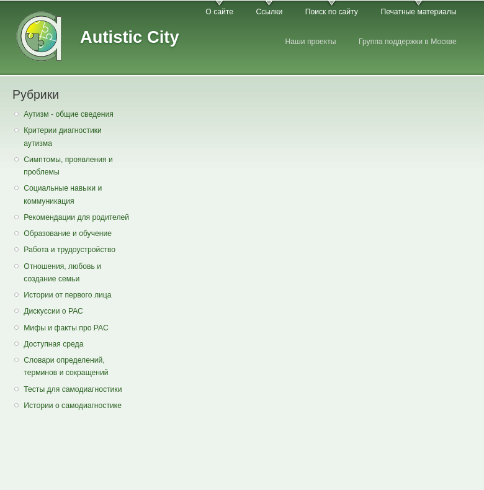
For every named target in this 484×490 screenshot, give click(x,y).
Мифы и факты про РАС (66, 328)
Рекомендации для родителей (76, 217)
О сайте (219, 11)
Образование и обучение (68, 233)
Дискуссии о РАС (53, 311)
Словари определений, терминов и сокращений (66, 367)
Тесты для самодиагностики (73, 389)
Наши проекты (310, 41)
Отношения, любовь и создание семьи (62, 273)
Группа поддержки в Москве (408, 41)
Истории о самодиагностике (73, 405)
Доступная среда (53, 344)
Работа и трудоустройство (69, 249)
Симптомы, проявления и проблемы (68, 166)
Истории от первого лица (67, 295)
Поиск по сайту (331, 11)
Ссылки (269, 11)
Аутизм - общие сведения (69, 114)
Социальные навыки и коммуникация (63, 195)
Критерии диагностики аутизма (63, 137)
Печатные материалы (418, 11)
